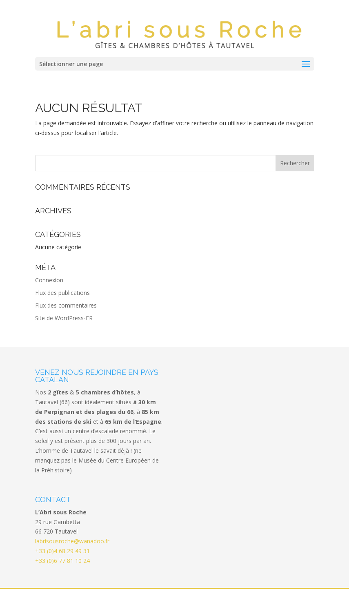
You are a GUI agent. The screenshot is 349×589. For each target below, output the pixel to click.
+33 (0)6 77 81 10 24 (62, 538)
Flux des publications (62, 270)
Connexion (49, 257)
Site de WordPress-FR (64, 295)
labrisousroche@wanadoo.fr (72, 518)
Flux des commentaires (66, 282)
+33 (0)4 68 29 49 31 (62, 528)
